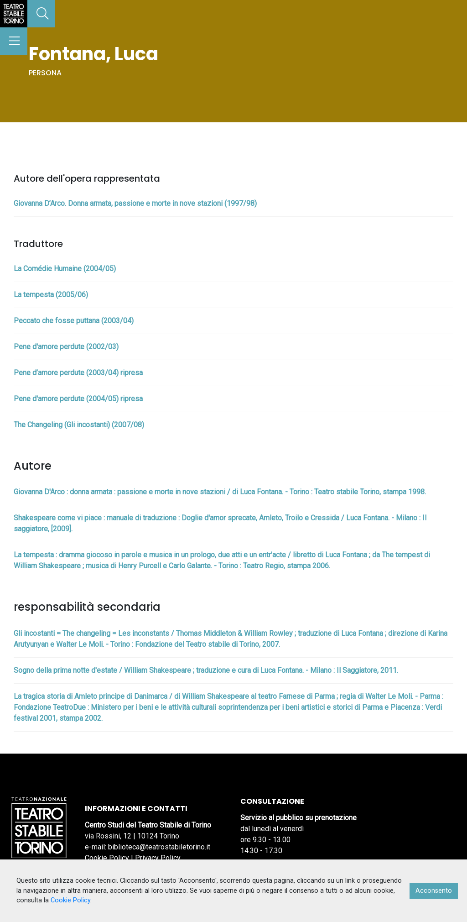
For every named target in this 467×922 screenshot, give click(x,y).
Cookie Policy (107, 858)
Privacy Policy (158, 858)
